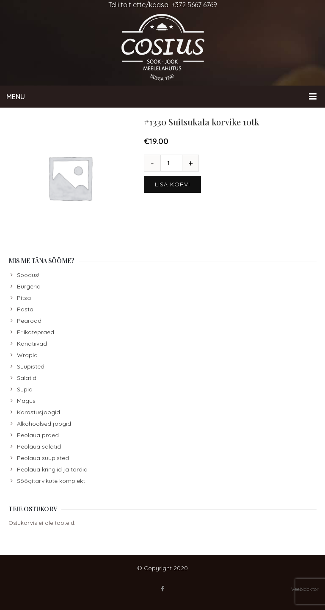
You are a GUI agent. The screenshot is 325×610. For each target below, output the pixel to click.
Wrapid (27, 355)
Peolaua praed (38, 435)
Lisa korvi (172, 184)
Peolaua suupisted (43, 458)
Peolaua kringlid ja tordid (52, 469)
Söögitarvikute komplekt (51, 481)
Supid (25, 389)
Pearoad (29, 320)
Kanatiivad (32, 343)
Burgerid (29, 286)
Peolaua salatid (39, 446)
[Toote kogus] (171, 163)
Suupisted (30, 366)
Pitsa (24, 298)
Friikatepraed (35, 332)
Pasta (25, 309)
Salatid (26, 378)
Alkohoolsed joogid (44, 423)
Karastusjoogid (38, 412)
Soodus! (28, 275)
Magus (26, 401)
